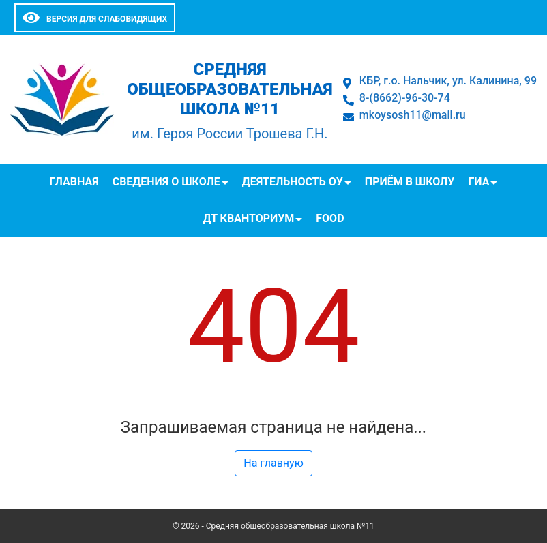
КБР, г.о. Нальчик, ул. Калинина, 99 (448, 80)
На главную (273, 462)
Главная (74, 181)
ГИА (478, 181)
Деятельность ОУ (292, 181)
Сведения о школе (166, 181)
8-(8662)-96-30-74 (404, 97)
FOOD (330, 218)
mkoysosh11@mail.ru (412, 114)
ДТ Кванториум (248, 218)
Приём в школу (410, 181)
